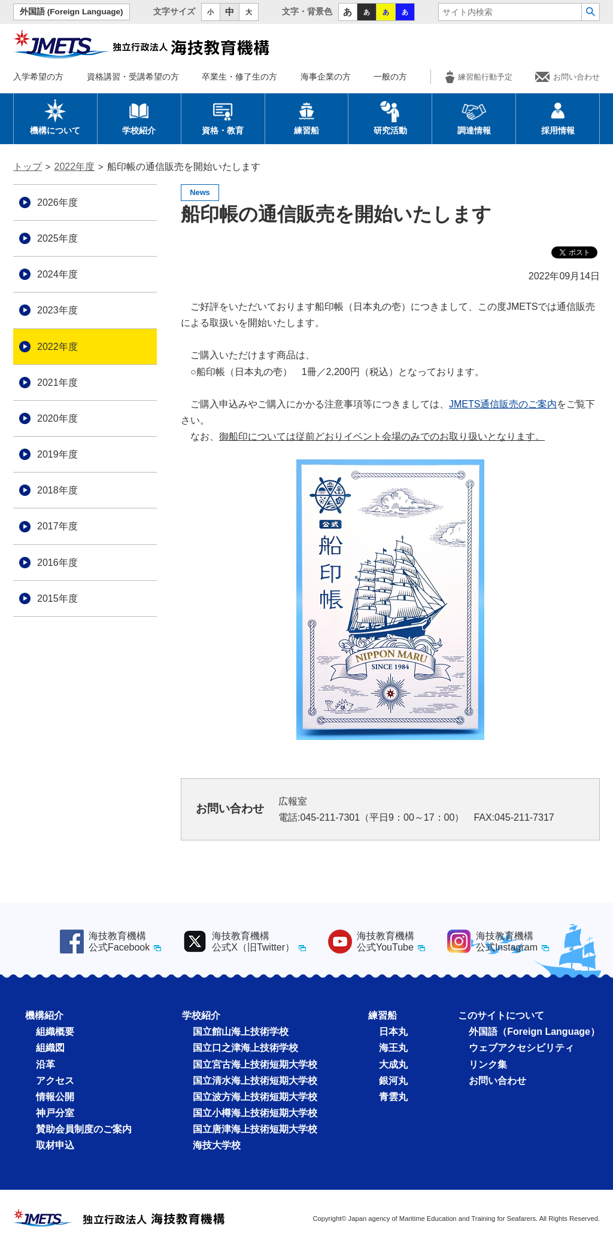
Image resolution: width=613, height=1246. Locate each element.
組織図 (50, 1048)
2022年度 (74, 167)
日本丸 (393, 1031)
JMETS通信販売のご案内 (503, 404)
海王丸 (393, 1048)
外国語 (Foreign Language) (71, 11)
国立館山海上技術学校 (241, 1031)
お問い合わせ (567, 76)
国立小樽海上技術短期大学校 (255, 1113)
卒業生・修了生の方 (239, 76)
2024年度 (57, 274)
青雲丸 (393, 1097)
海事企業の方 (326, 76)
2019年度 (57, 454)
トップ (27, 167)
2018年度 (57, 490)
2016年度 (57, 562)
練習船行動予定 (478, 76)
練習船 (306, 116)
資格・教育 (223, 116)
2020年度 (57, 418)
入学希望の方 (38, 76)
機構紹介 (44, 1015)
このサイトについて (501, 1015)
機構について (55, 116)
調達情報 (474, 116)
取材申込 (55, 1145)
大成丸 (393, 1064)
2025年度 (57, 238)
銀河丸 (393, 1081)
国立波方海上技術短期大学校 (255, 1097)
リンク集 (488, 1064)
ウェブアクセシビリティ (521, 1048)
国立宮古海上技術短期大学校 (255, 1064)
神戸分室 (55, 1113)
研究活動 (390, 116)
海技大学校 (217, 1145)
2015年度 (57, 598)
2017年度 (57, 526)
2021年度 (57, 382)
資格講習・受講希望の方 (133, 76)
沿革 (45, 1064)
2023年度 (57, 310)
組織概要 (55, 1031)
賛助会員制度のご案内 (84, 1129)
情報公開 (55, 1097)
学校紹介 (139, 116)
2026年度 (57, 202)
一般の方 (390, 76)
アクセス (55, 1081)
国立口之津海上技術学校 (245, 1048)
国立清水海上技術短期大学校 (255, 1081)
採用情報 (558, 116)
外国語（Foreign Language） (534, 1031)
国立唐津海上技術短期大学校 (255, 1129)
